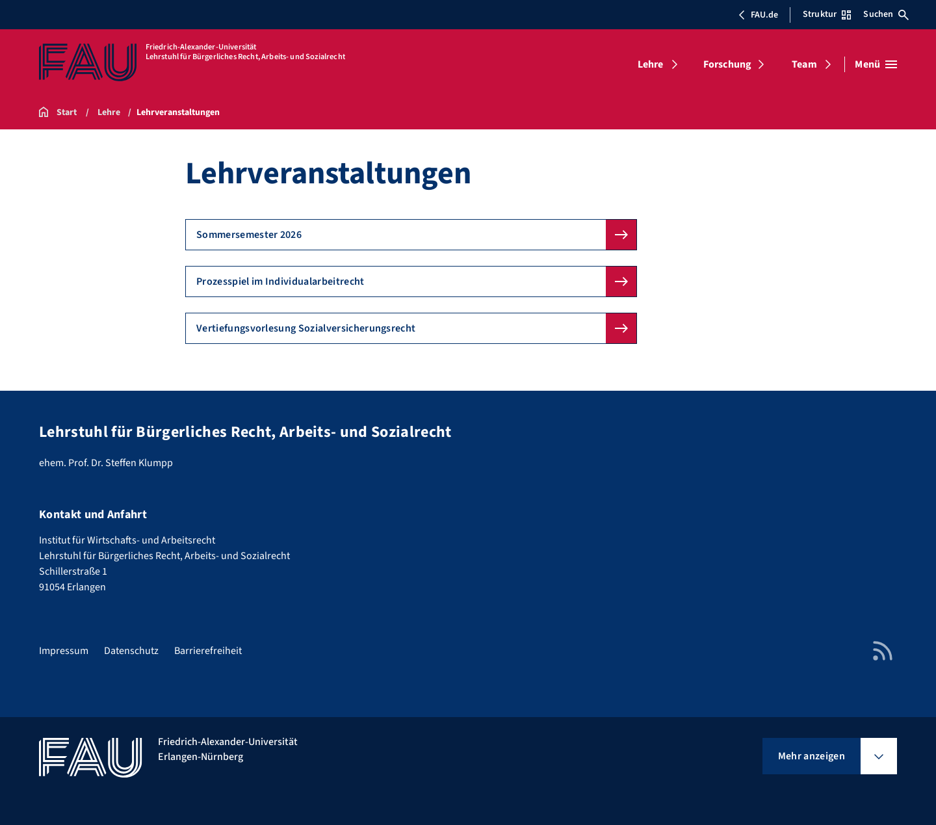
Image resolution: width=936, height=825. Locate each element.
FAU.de (758, 14)
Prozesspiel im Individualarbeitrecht (280, 281)
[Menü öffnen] (876, 64)
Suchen (886, 14)
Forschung (727, 64)
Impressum (63, 651)
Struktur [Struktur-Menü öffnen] (827, 14)
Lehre (651, 64)
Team (804, 64)
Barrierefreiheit (208, 651)
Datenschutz (131, 651)
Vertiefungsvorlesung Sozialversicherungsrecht (305, 328)
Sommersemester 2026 (249, 235)
